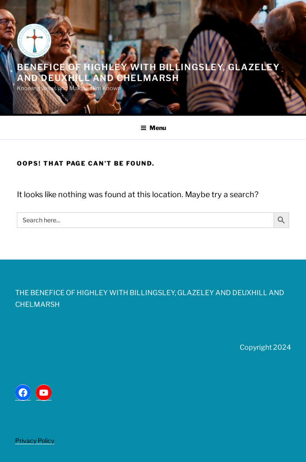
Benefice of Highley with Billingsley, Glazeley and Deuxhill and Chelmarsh (148, 72)
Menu (153, 127)
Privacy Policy (34, 440)
